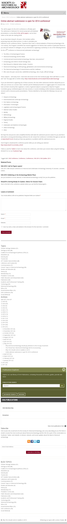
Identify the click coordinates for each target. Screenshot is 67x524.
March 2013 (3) (8, 358)
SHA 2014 (36, 158)
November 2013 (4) (9, 333)
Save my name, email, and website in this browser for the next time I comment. (26, 229)
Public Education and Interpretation (11, 280)
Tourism (3, 261)
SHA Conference (11, 17)
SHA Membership (8, 410)
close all (9, 301)
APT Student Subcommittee (9, 263)
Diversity (3, 259)
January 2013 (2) (8, 362)
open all (3, 301)
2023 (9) (4, 308)
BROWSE (21, 396)
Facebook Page (17, 151)
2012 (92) (5, 365)
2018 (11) (5, 318)
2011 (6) (4, 367)
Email (3, 220)
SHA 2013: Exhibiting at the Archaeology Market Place (18, 175)
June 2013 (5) (8, 343)
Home (3, 17)
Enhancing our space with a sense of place (52, 522)
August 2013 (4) (8, 339)
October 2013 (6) (9, 335)
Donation (6, 417)
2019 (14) (5, 316)
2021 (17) (5, 312)
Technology (4, 286)
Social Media (4, 297)
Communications (6, 267)
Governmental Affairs (7, 292)
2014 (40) (5, 327)
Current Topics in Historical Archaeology (12, 269)
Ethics (2, 290)
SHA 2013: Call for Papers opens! (11, 166)
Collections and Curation (8, 265)
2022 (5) (4, 310)
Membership (4, 276)
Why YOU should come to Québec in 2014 (18, 352)
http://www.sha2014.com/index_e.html (12, 145)
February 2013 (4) (9, 360)
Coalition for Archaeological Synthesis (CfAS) (13, 255)
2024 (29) (5, 306)
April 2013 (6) (8, 356)
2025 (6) (4, 303)
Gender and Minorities (7, 271)
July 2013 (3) (7, 341)
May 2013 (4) (8, 346)
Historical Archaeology (7, 288)
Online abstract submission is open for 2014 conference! (22, 354)
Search (65, 13)
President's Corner (6, 278)
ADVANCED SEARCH (10, 396)
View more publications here (56, 428)
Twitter (13, 149)
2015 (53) (5, 324)
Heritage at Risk (5, 252)
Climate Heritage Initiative (8, 250)
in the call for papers (23, 33)
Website (3, 225)
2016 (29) (5, 322)
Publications (4, 282)
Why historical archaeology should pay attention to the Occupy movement (27, 348)
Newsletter (4, 257)
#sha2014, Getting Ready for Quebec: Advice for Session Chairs (21, 182)
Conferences (29, 158)
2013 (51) (5, 329)
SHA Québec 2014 (45, 158)
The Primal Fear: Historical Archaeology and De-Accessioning (23, 350)
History (3, 273)
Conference (22, 158)
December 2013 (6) (9, 331)
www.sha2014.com (7, 139)
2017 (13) (5, 320)
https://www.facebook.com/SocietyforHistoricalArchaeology (42, 79)
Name (3, 216)
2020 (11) (5, 314)
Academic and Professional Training (11, 284)
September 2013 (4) (9, 337)
